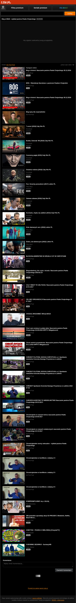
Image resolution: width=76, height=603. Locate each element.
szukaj (69, 14)
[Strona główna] (6, 2)
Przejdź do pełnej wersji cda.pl (38, 588)
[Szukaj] (32, 13)
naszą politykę (37, 598)
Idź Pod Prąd (10, 65)
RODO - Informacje (58, 600)
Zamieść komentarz (64, 570)
